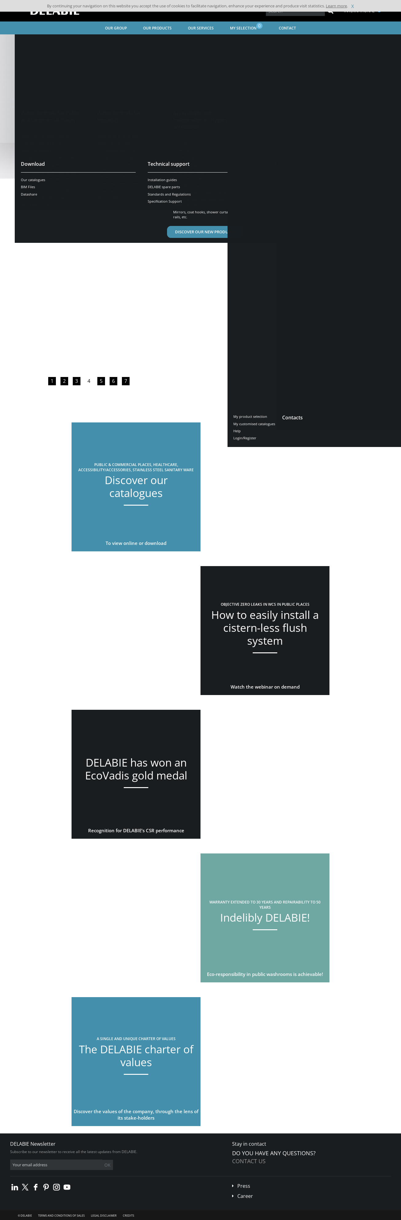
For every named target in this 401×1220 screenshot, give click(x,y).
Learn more (336, 6)
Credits (128, 1216)
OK (107, 1165)
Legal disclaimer (104, 1216)
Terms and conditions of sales (61, 1216)
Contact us (249, 1161)
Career (245, 1196)
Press (243, 1186)
